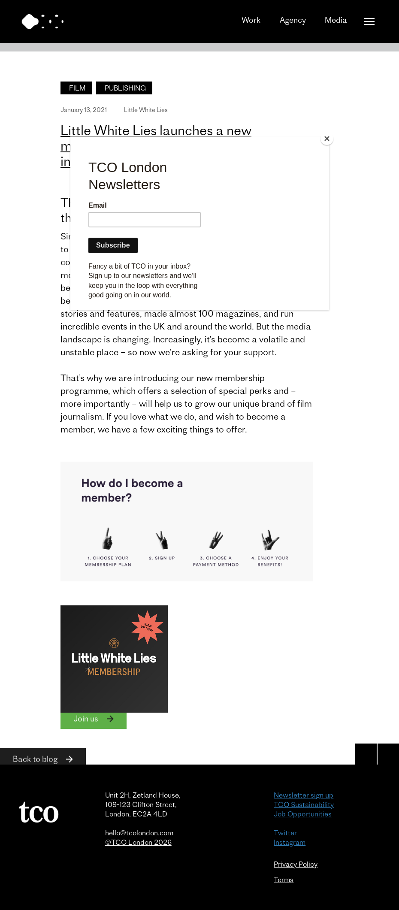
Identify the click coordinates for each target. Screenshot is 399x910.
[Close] (326, 138)
